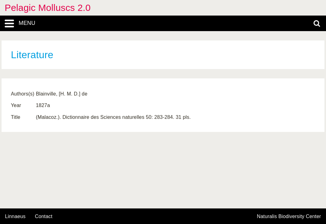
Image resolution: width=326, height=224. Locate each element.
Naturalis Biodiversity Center (289, 216)
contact (43, 216)
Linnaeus (15, 216)
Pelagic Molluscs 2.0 (48, 7)
